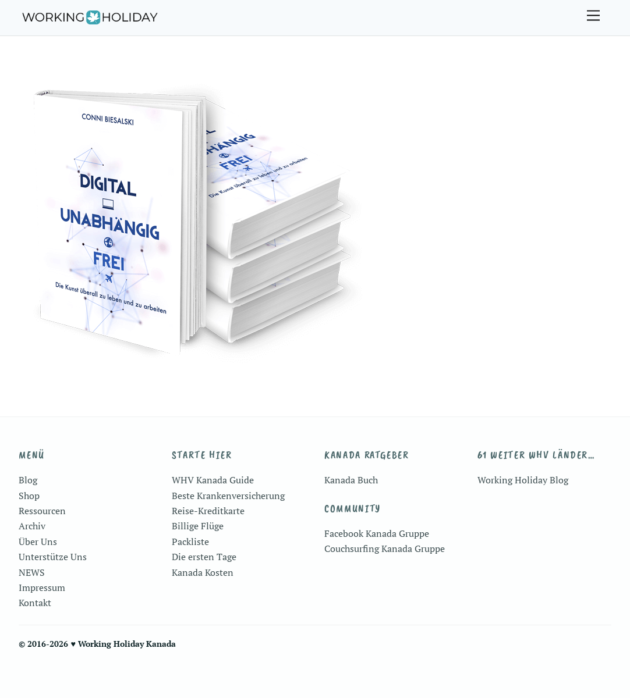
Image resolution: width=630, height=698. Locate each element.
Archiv (32, 525)
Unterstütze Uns (53, 556)
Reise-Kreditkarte (208, 510)
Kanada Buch (351, 479)
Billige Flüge (198, 525)
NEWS (32, 572)
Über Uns (38, 541)
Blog (28, 479)
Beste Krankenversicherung (228, 495)
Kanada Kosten (202, 572)
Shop (29, 495)
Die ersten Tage (204, 556)
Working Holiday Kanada (127, 643)
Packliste (190, 541)
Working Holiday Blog (522, 479)
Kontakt (35, 602)
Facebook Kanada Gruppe (376, 533)
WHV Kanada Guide (213, 479)
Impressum (42, 587)
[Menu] (593, 16)
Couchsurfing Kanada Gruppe (384, 548)
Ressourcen (42, 510)
